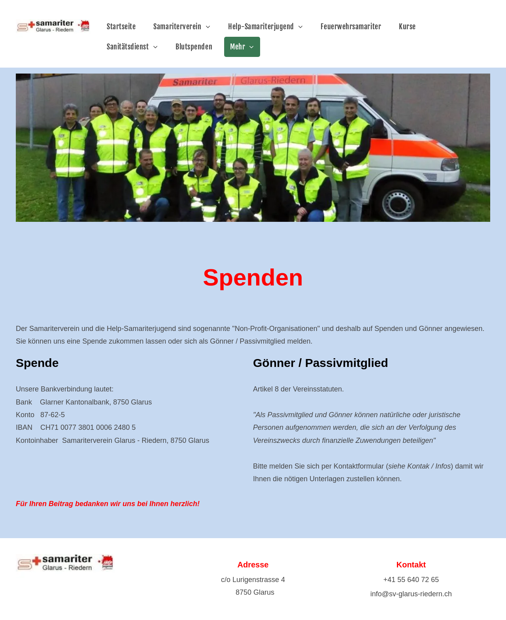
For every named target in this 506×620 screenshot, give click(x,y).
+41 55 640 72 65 (411, 580)
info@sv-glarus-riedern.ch (411, 594)
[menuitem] (124, 27)
